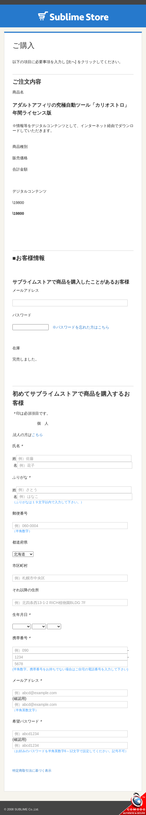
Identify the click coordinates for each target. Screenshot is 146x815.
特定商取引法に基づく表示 (31, 770)
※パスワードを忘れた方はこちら (80, 327)
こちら (37, 435)
